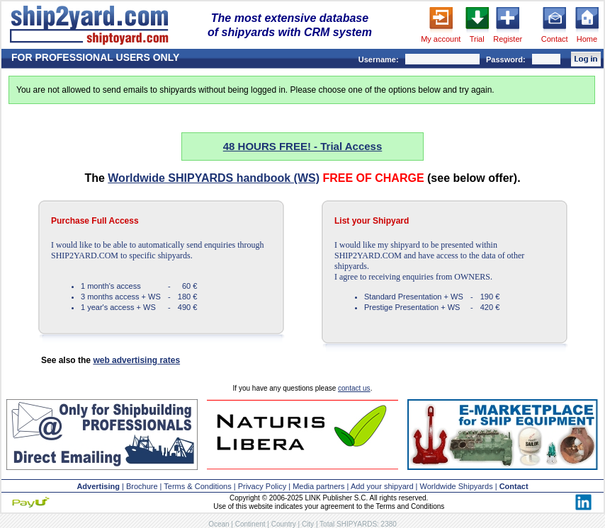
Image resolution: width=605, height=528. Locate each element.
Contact (554, 39)
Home (587, 39)
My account (440, 39)
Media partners (318, 486)
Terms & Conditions (197, 486)
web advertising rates (136, 360)
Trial (477, 39)
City (308, 524)
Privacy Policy (262, 486)
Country (283, 524)
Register (507, 39)
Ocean (218, 524)
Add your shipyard (382, 486)
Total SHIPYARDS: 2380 (358, 524)
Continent (250, 524)
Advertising (98, 486)
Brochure (142, 486)
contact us (354, 388)
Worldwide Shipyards (456, 486)
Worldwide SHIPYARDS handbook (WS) (214, 178)
